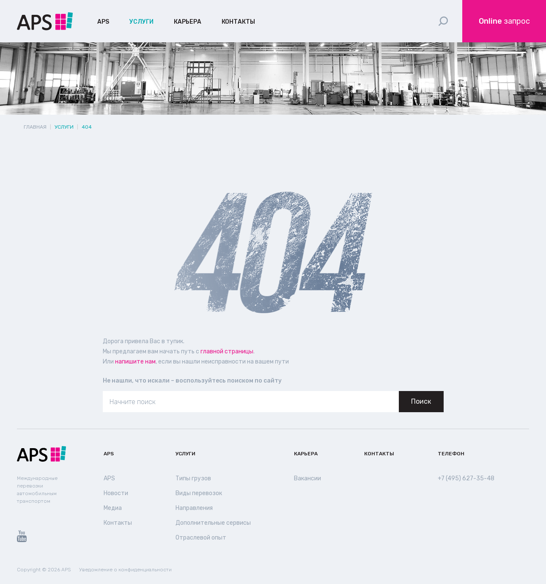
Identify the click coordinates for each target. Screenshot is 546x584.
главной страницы (223, 351)
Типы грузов (192, 478)
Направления (194, 508)
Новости (115, 493)
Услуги (140, 22)
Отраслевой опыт (200, 537)
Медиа (113, 508)
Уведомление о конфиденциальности (120, 570)
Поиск (421, 401)
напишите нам (134, 361)
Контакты (235, 22)
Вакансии (307, 478)
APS (103, 22)
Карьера (186, 22)
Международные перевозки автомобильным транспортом (36, 489)
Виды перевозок (198, 493)
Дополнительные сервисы (211, 523)
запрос (504, 21)
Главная (35, 127)
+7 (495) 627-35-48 (465, 478)
